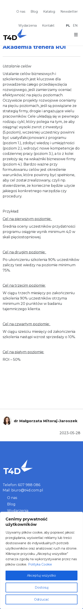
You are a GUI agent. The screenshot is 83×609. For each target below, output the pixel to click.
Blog (34, 12)
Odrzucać (41, 599)
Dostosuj (41, 587)
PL (68, 26)
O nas (20, 12)
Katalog (49, 12)
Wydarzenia (27, 26)
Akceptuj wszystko (41, 575)
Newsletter (69, 12)
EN (75, 26)
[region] (41, 560)
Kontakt (48, 26)
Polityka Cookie (40, 564)
